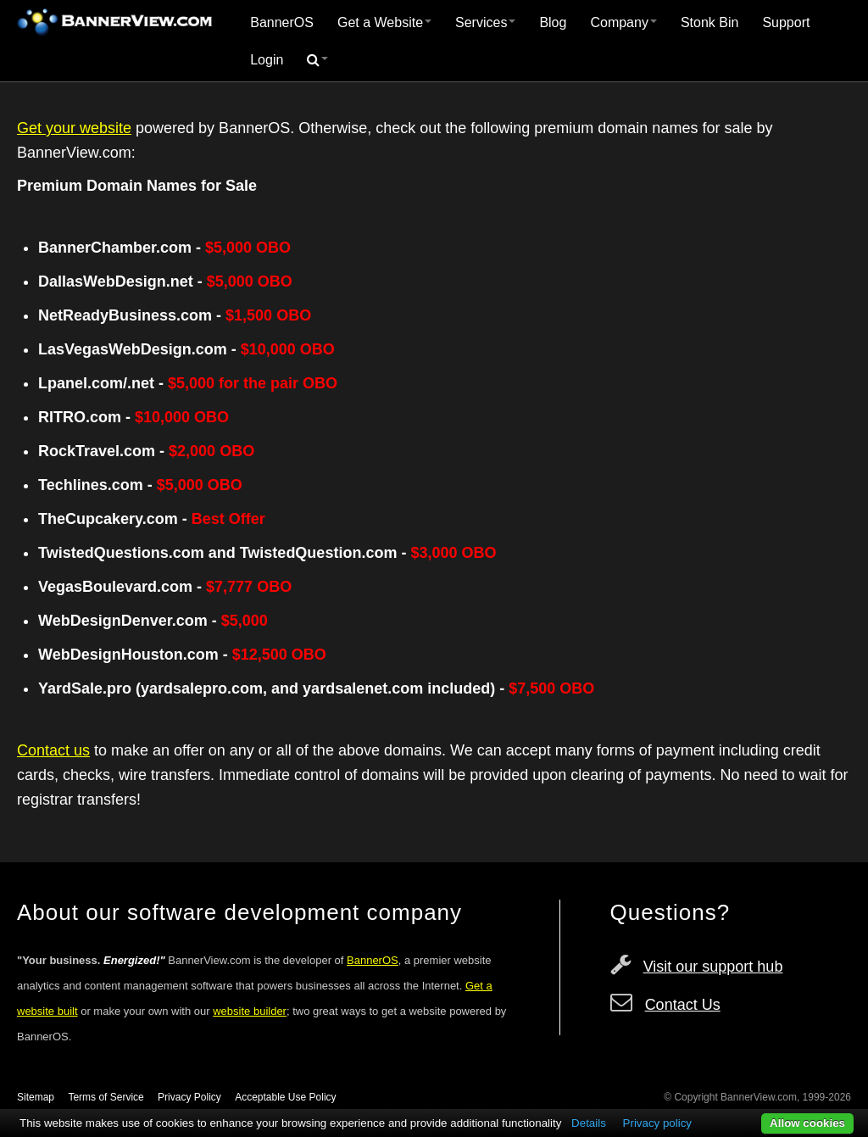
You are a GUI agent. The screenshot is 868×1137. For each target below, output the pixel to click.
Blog (552, 22)
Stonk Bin (709, 22)
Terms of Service (105, 1097)
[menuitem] (282, 23)
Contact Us (683, 1004)
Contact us (53, 750)
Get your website (74, 128)
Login (266, 60)
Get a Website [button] (384, 22)
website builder (250, 1011)
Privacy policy (657, 1123)
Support (786, 22)
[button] (317, 60)
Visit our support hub (713, 966)
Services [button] (485, 22)
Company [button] (623, 22)
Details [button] (588, 1123)
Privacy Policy (189, 1097)
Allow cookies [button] (807, 1123)
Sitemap (35, 1097)
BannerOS (282, 22)
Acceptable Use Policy (285, 1097)
